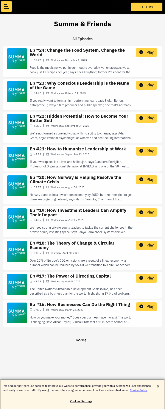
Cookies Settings (81, 403)
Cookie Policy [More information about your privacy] (139, 392)
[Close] (158, 388)
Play (146, 52)
